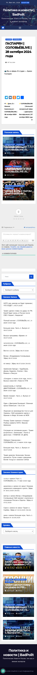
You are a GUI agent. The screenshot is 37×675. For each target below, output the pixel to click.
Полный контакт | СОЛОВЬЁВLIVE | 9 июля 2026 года (16, 150)
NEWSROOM (8, 166)
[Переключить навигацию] (20, 27)
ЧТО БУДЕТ (8, 559)
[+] (27, 240)
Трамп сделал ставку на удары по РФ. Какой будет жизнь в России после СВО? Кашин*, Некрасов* (18, 313)
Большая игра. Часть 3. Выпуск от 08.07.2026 (17, 633)
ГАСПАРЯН (8, 39)
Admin (19, 568)
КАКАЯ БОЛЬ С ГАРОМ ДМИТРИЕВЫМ (14, 185)
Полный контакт (10, 144)
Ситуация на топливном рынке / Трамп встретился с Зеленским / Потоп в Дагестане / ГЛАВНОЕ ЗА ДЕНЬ (18, 432)
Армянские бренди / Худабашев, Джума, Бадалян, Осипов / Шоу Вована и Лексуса (16, 371)
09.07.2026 (11, 568)
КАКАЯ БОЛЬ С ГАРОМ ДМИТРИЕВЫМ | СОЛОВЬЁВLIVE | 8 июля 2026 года (18, 388)
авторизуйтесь (29, 227)
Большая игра (16, 627)
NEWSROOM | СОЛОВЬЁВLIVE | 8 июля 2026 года (16, 172)
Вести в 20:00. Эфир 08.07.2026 (16, 351)
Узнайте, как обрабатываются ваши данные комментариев (17, 248)
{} (24, 240)
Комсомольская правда (12, 556)
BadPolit (14, 671)
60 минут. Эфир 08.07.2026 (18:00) (17, 364)
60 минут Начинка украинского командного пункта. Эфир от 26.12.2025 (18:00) (18, 488)
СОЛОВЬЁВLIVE (17, 39)
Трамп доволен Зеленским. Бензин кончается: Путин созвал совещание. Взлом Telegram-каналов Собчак (18, 457)
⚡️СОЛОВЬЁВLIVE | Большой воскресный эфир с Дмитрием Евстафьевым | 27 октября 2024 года (26, 112)
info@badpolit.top (27, 671)
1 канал (8, 627)
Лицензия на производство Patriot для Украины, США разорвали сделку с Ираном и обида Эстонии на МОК (18, 413)
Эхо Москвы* (9, 582)
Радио (23, 556)
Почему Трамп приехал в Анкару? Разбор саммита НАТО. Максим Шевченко (16, 423)
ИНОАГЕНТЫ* (9, 579)
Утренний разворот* (20, 579)
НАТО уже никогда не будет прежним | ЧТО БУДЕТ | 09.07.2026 (18, 564)
